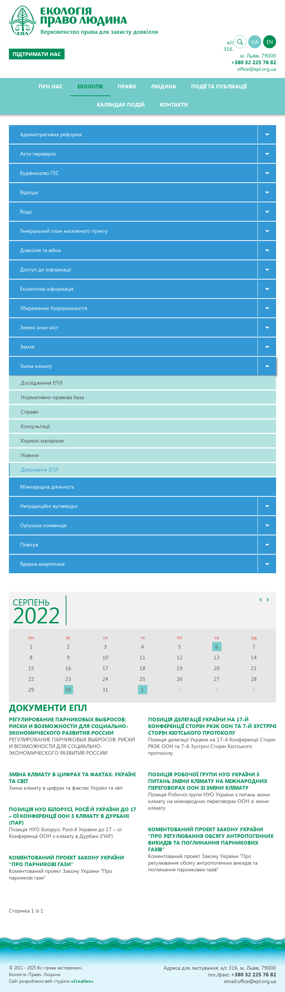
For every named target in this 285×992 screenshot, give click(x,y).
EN (269, 41)
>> (268, 599)
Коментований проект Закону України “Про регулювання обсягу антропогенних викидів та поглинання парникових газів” (210, 839)
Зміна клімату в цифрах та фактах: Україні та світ (72, 777)
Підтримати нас (37, 54)
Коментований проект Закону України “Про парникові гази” (66, 861)
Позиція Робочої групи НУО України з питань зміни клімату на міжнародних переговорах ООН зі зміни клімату (207, 781)
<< (260, 599)
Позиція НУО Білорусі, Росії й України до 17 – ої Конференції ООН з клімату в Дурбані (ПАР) (72, 816)
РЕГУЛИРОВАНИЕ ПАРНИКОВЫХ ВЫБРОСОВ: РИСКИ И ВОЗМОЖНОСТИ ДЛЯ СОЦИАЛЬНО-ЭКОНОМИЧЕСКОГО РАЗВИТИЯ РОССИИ (68, 726)
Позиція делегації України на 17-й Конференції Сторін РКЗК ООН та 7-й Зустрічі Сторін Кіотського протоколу (212, 726)
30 (68, 689)
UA (254, 41)
